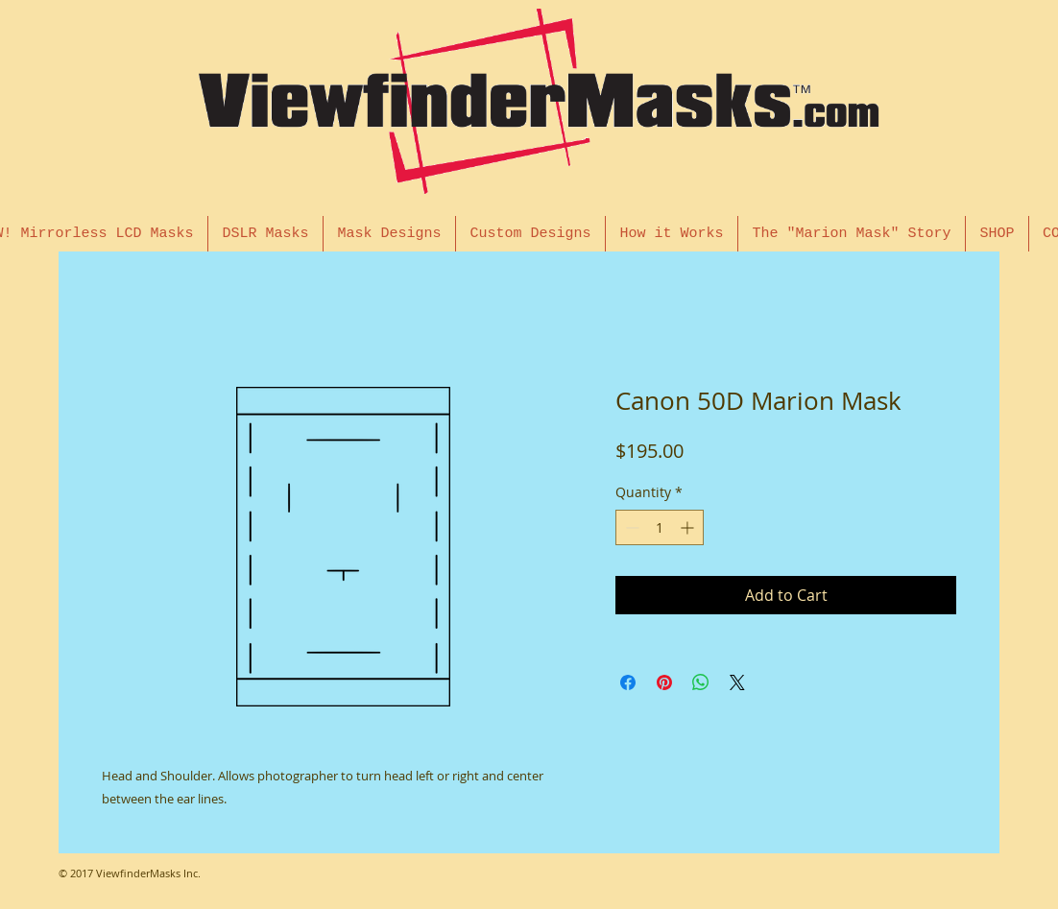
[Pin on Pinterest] (664, 682)
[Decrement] (630, 527)
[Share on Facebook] (627, 682)
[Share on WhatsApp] (700, 682)
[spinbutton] (659, 527)
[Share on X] (737, 682)
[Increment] (689, 527)
